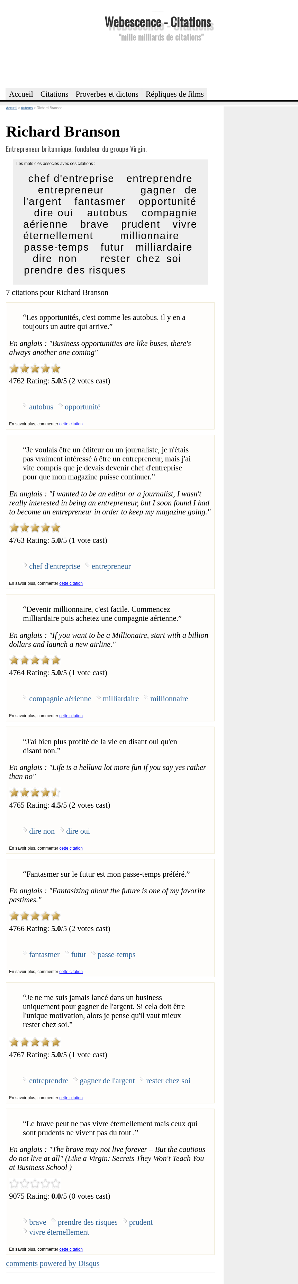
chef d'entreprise (71, 178)
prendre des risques (75, 270)
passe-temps (56, 247)
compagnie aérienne (60, 698)
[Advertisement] (158, 63)
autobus (107, 212)
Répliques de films (175, 94)
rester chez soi (141, 258)
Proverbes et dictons (107, 94)
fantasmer (99, 201)
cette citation (71, 424)
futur (112, 247)
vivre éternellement (59, 1232)
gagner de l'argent (107, 1080)
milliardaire (164, 247)
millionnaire (149, 235)
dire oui (53, 212)
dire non (55, 258)
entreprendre (159, 178)
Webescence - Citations (158, 21)
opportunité (167, 201)
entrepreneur (71, 190)
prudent (140, 224)
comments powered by (53, 1263)
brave (94, 224)
